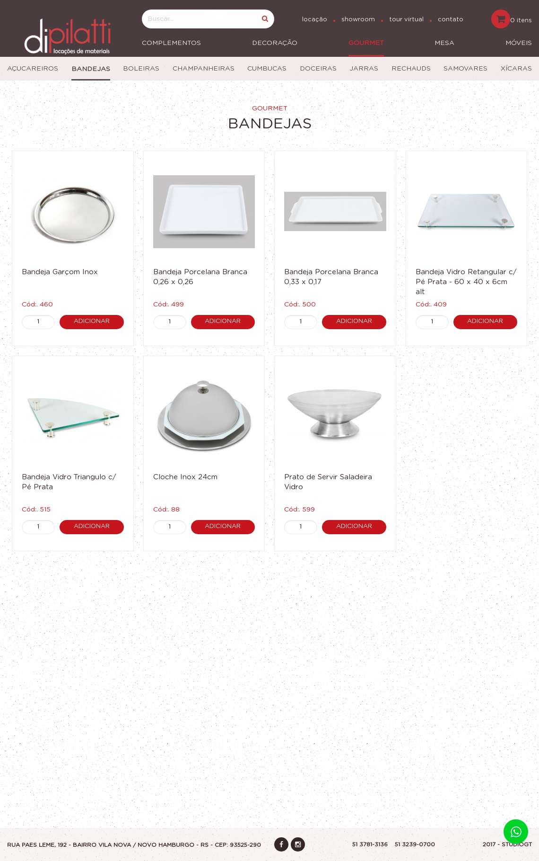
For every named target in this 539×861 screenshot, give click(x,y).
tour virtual (406, 20)
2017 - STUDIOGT (507, 844)
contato (450, 20)
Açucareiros (32, 68)
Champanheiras (204, 68)
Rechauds (411, 68)
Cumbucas (267, 68)
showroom (358, 20)
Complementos (171, 43)
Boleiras (141, 68)
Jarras (363, 68)
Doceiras (318, 68)
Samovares (465, 68)
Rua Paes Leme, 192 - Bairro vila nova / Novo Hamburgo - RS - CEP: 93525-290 (134, 845)
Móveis (518, 43)
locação (314, 20)
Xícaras (516, 68)
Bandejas (90, 69)
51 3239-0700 (415, 844)
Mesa (444, 43)
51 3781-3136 (370, 844)
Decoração (274, 43)
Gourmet (366, 43)
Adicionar (92, 321)
